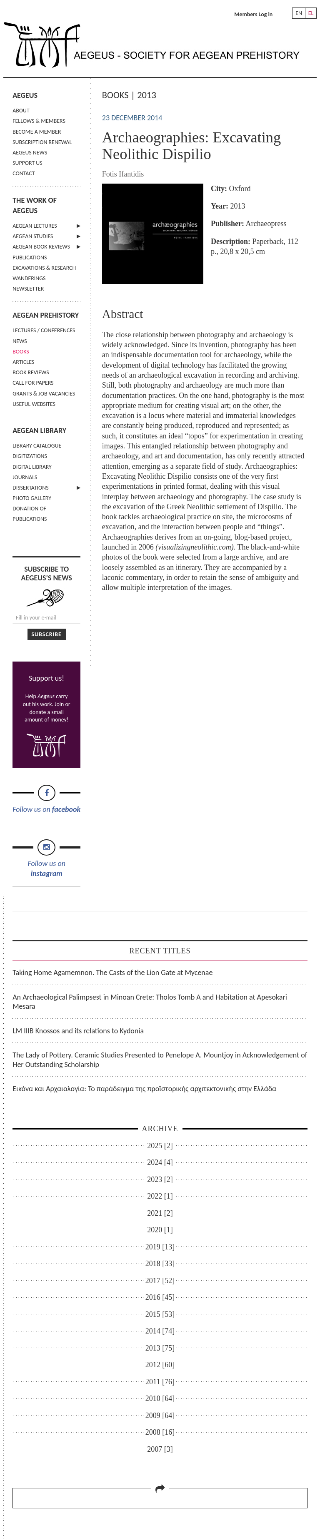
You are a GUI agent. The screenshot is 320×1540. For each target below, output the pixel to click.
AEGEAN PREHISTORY (45, 315)
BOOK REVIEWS (30, 372)
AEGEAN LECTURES (34, 225)
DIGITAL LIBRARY (32, 466)
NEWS (19, 341)
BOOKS (20, 351)
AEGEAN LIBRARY (39, 430)
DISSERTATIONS (30, 487)
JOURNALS (24, 477)
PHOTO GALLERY (31, 498)
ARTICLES (23, 362)
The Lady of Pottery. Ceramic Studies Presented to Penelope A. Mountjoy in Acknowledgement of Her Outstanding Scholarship (159, 1059)
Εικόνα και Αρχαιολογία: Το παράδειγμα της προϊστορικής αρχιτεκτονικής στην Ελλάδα (144, 1088)
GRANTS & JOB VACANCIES (43, 393)
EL (311, 13)
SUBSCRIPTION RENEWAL (42, 142)
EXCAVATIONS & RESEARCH (44, 267)
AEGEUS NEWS (29, 152)
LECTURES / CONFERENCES (43, 330)
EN (298, 13)
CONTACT (23, 173)
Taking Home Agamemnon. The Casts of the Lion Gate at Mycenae (112, 972)
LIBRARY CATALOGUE (36, 445)
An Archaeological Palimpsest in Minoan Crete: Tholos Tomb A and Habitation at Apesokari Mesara (149, 1002)
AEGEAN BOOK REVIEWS (41, 246)
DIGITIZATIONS (29, 456)
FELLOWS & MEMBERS (38, 120)
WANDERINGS (28, 278)
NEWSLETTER (28, 288)
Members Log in (253, 14)
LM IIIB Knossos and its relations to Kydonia (78, 1030)
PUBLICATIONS (29, 257)
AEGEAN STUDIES (32, 236)
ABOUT (20, 110)
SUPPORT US (27, 163)
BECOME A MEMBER (36, 131)
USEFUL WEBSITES (33, 404)
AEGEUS (25, 95)
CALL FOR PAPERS (32, 382)
